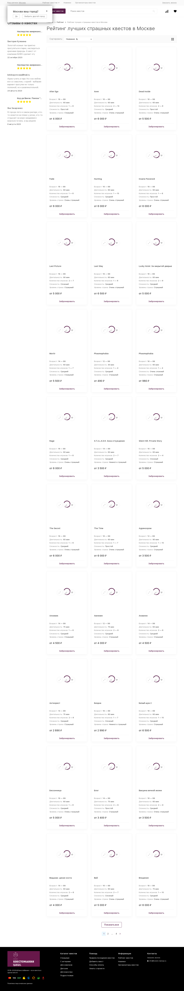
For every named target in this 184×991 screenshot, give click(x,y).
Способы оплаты (96, 965)
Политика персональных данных (20, 983)
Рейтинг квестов (125, 958)
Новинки (67, 3)
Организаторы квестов (85, 3)
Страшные (64, 958)
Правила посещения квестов (102, 958)
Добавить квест (96, 961)
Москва (22, 3)
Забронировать (67, 127)
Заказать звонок (169, 3)
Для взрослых (66, 972)
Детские (64, 968)
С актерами (65, 961)
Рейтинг (60, 22)
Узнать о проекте (97, 968)
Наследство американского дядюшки (36, 31)
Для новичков (66, 965)
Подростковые (66, 975)
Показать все (111, 924)
